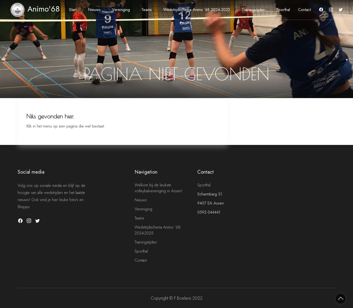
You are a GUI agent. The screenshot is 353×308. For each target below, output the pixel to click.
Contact (304, 10)
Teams (146, 10)
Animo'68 (35, 8)
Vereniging (121, 10)
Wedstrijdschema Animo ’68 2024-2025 (196, 10)
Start (72, 10)
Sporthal (283, 10)
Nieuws (94, 10)
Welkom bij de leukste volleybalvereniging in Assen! (158, 188)
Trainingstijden (253, 10)
